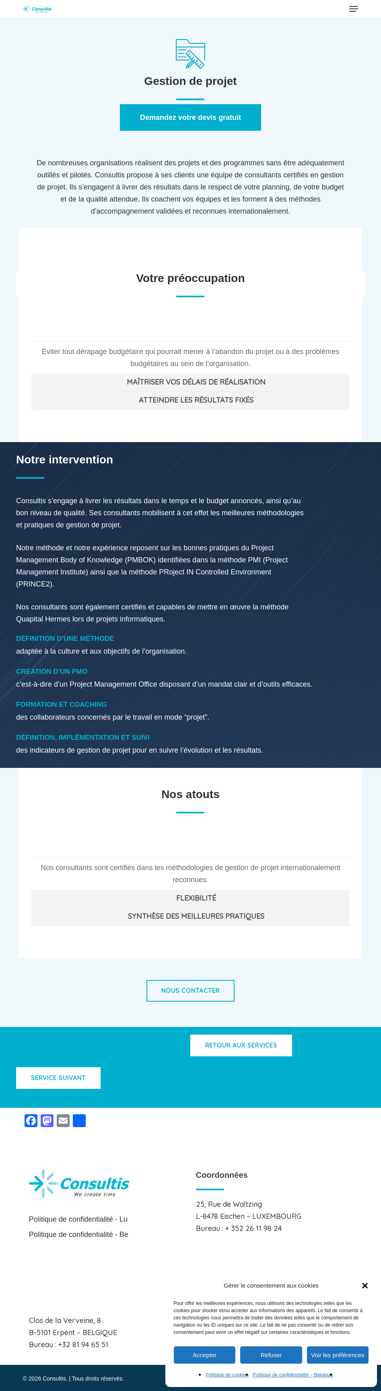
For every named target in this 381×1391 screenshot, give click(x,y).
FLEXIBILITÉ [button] (196, 898)
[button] (365, 1286)
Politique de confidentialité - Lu (78, 1219)
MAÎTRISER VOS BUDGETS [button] (196, 331)
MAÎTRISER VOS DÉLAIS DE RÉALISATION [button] (196, 382)
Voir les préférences (338, 1355)
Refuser (271, 1355)
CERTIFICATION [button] (196, 847)
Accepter (204, 1355)
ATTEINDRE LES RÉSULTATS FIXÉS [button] (196, 400)
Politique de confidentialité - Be (78, 1234)
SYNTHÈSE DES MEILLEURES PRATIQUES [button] (196, 916)
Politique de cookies (227, 1375)
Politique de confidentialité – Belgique (293, 1375)
